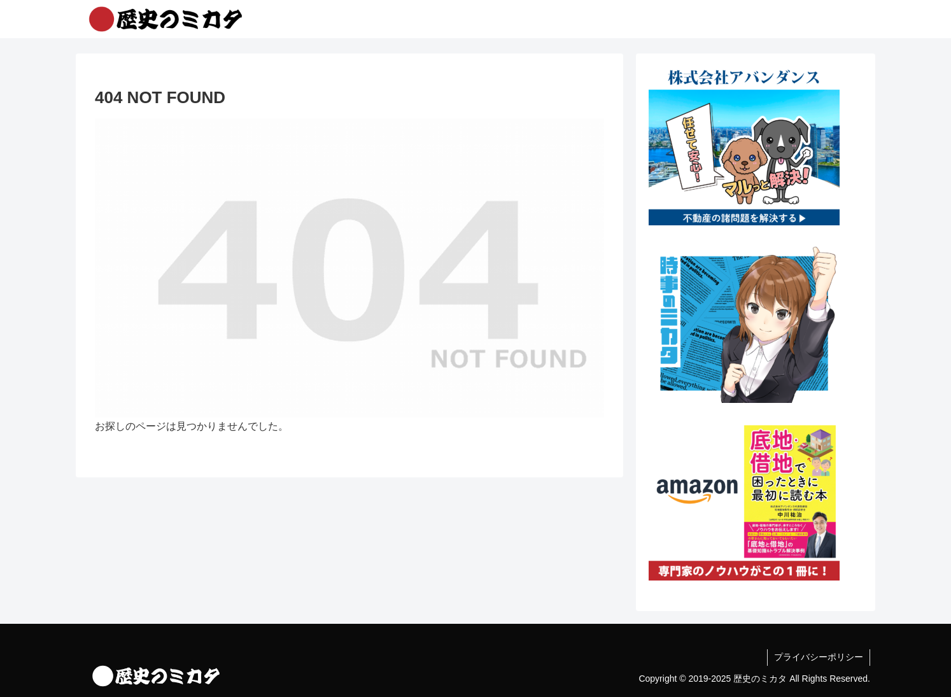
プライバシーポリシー (818, 657)
